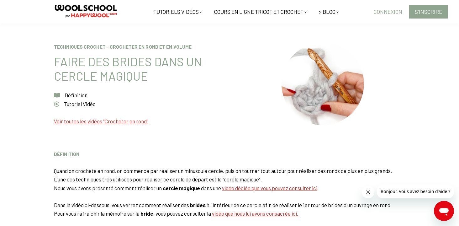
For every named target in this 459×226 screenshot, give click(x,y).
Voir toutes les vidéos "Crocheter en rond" (101, 121)
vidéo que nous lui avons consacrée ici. (255, 213)
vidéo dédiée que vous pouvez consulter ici (269, 188)
